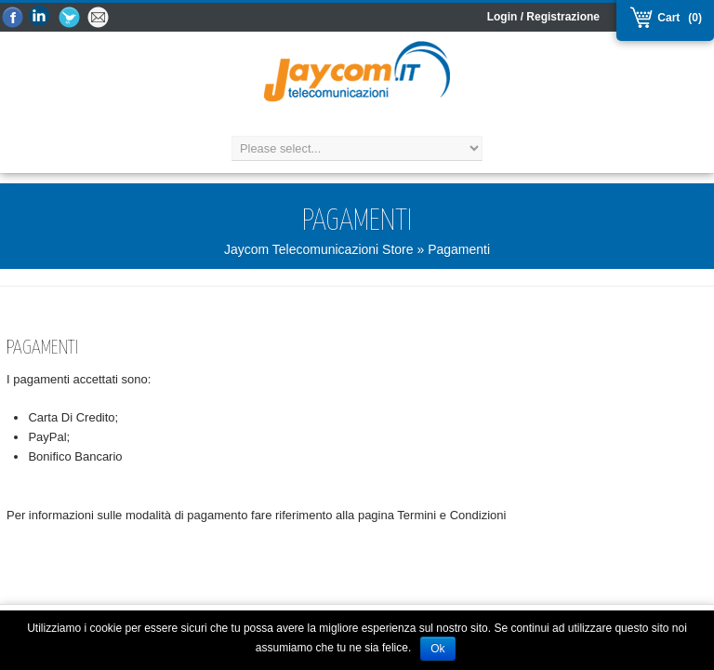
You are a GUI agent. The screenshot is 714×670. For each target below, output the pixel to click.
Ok (437, 648)
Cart (666, 17)
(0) (695, 17)
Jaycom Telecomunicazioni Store (319, 249)
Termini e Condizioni (451, 515)
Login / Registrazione (543, 16)
